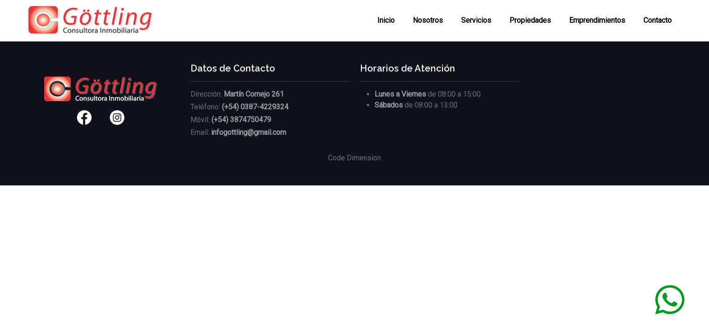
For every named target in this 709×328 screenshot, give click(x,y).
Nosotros (428, 20)
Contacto (657, 20)
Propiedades (530, 20)
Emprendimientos (597, 20)
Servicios (476, 20)
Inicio (386, 20)
